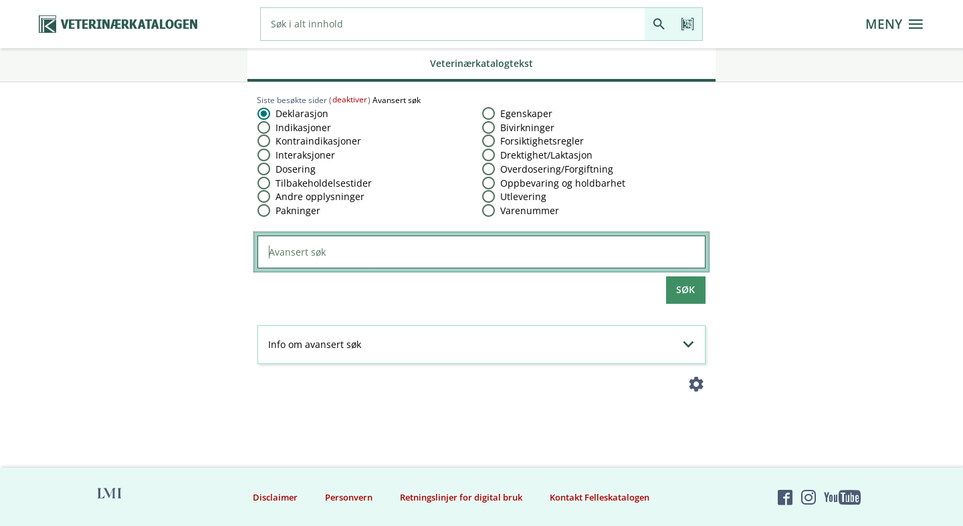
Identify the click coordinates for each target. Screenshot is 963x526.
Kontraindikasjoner (318, 141)
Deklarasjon (302, 113)
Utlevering (523, 196)
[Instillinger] (696, 387)
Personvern (348, 497)
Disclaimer (275, 497)
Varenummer (529, 210)
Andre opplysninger (320, 196)
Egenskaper (526, 113)
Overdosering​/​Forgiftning (556, 169)
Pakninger (298, 210)
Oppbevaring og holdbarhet (562, 183)
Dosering (296, 169)
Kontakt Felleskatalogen (599, 497)
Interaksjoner (305, 155)
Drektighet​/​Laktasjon (546, 155)
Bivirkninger (527, 127)
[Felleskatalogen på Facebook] (785, 497)
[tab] (481, 65)
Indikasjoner (303, 127)
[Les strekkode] (687, 24)
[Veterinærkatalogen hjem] (118, 24)
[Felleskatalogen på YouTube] (842, 497)
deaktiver (349, 99)
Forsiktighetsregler (542, 141)
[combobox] (453, 24)
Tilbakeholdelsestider (324, 183)
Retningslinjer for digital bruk (461, 497)
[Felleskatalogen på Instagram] (808, 497)
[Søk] (659, 24)
